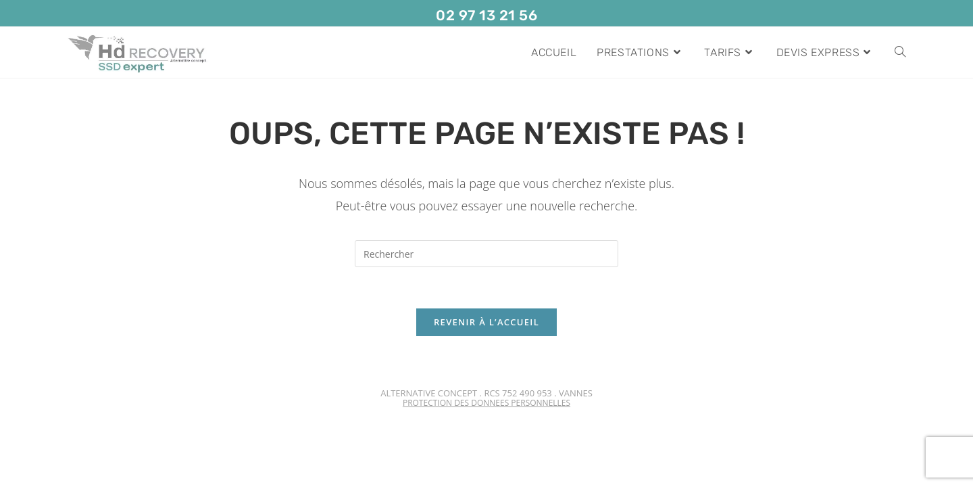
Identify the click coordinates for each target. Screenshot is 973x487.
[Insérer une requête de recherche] (486, 253)
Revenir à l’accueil (486, 322)
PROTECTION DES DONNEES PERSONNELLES (486, 403)
